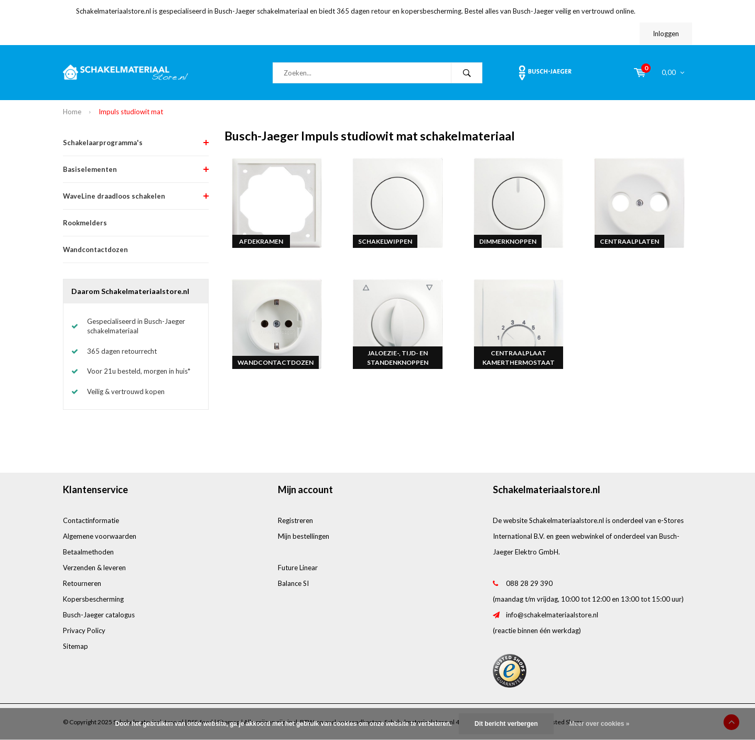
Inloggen (666, 33)
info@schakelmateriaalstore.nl (552, 615)
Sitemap (75, 646)
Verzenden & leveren (94, 567)
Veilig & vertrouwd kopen (126, 391)
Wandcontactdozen (95, 249)
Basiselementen (90, 169)
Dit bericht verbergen (506, 723)
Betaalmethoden (88, 552)
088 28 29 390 (529, 583)
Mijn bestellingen (303, 536)
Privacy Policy (84, 630)
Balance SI (293, 583)
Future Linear (298, 567)
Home (72, 111)
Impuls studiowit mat (131, 111)
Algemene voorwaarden (99, 536)
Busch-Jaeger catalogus (99, 615)
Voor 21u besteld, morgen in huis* (138, 371)
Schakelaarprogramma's (103, 142)
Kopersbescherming (93, 599)
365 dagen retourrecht (122, 351)
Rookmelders (85, 223)
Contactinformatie (91, 520)
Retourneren (82, 583)
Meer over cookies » (599, 723)
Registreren (295, 520)
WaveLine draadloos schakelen (114, 196)
